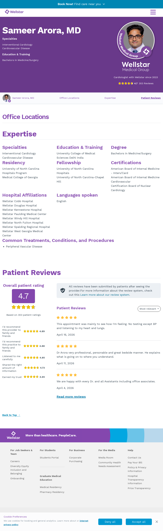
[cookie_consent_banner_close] (156, 521)
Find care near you (81, 4)
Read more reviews (71, 396)
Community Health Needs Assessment (109, 464)
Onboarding (17, 478)
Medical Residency (51, 487)
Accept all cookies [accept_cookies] (139, 522)
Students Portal (49, 457)
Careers (15, 461)
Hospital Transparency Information (136, 480)
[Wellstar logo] (14, 11)
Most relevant (148, 308)
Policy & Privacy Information (137, 469)
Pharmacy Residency (52, 492)
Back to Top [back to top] (11, 415)
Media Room (105, 457)
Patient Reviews (151, 97)
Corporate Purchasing (75, 459)
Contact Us (134, 457)
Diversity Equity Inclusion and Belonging (19, 470)
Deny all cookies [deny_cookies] (110, 522)
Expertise (110, 97)
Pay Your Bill (135, 462)
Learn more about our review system (104, 294)
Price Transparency (139, 488)
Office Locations (69, 97)
